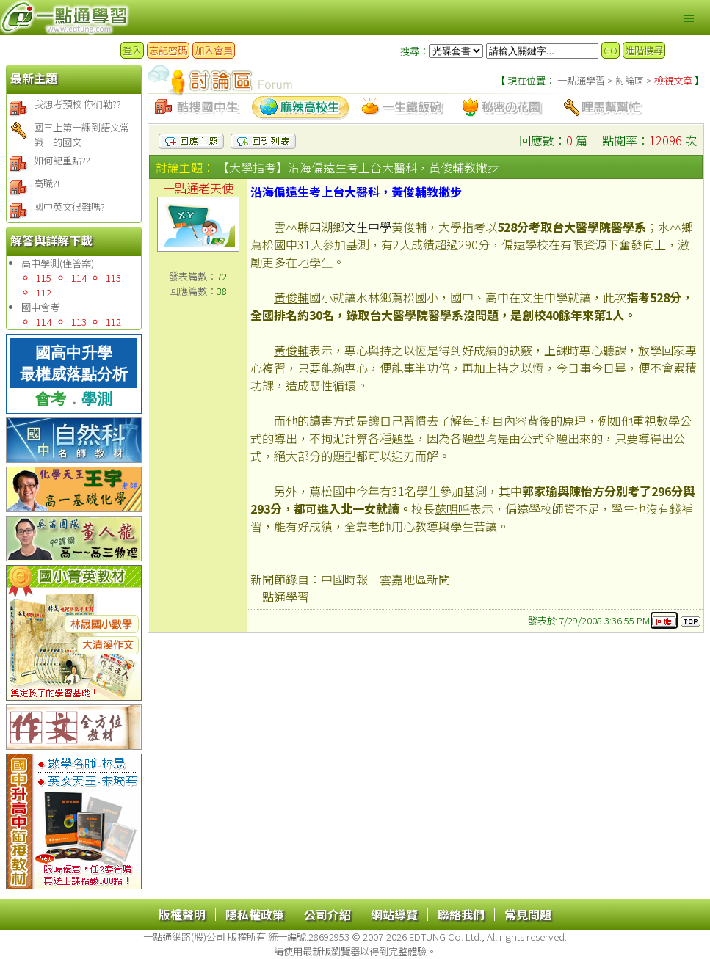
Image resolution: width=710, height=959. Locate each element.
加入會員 (214, 50)
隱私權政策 (254, 914)
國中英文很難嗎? (69, 207)
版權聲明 (182, 914)
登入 (132, 50)
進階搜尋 (644, 50)
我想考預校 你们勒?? (77, 104)
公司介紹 (327, 914)
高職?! (46, 183)
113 (113, 278)
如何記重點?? (62, 160)
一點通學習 (582, 80)
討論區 (628, 80)
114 (79, 278)
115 (43, 278)
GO (610, 50)
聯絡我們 (461, 914)
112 (43, 292)
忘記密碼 (168, 50)
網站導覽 (394, 914)
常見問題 (527, 914)
